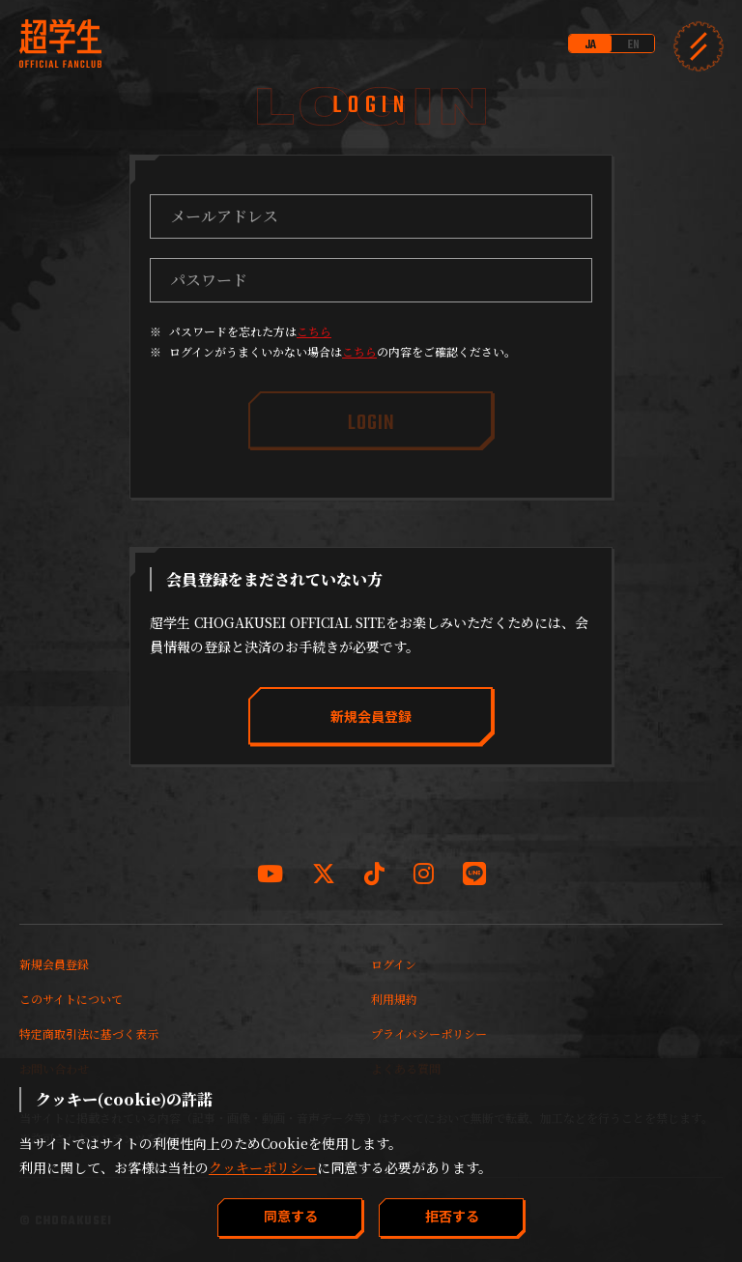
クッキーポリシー (263, 1167)
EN (633, 45)
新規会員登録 (54, 964)
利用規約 (394, 998)
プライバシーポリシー (429, 1033)
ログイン (393, 964)
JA (590, 45)
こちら (314, 331)
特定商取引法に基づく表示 (88, 1033)
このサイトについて (71, 998)
